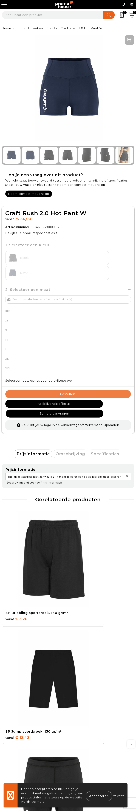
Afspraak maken (82, 693)
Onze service (12, 762)
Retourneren (12, 754)
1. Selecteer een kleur (27, 245)
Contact (8, 737)
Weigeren (118, 795)
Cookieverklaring (83, 745)
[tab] (33, 429)
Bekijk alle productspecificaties (31, 233)
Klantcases (78, 701)
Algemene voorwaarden (89, 737)
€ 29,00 (84, 644)
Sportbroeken (32, 28)
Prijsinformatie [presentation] (33, 429)
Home (6, 28)
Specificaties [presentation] (105, 429)
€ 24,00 (17, 644)
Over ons (77, 676)
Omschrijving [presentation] (70, 429)
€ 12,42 (84, 557)
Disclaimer (78, 762)
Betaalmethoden (15, 745)
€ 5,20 (16, 562)
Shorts (52, 28)
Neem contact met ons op (28, 193)
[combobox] (52, 15)
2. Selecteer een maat (27, 274)
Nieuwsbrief (79, 685)
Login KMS (10, 770)
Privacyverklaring (84, 754)
